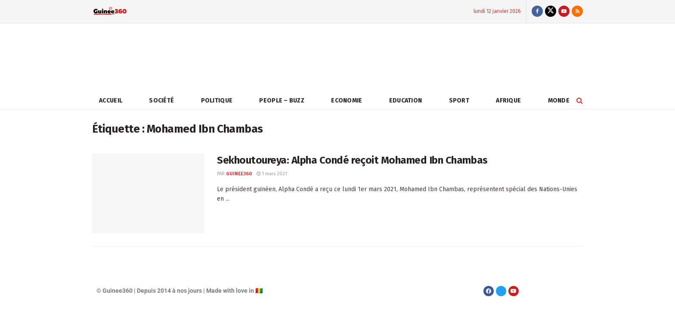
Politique (217, 100)
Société (161, 100)
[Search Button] (579, 100)
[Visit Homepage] (110, 11)
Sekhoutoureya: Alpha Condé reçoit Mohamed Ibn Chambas (352, 160)
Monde (559, 100)
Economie (346, 100)
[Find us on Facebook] (537, 11)
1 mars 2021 (272, 174)
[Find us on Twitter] (550, 11)
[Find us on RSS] (577, 11)
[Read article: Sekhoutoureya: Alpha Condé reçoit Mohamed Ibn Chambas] (148, 194)
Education (405, 100)
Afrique (508, 100)
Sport (459, 100)
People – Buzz (281, 100)
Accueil (110, 100)
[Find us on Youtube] (564, 11)
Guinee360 (239, 174)
